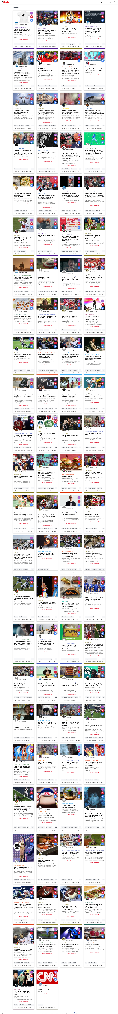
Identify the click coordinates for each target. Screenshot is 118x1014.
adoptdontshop (65, 251)
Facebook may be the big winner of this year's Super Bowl (47, 945)
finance (16, 569)
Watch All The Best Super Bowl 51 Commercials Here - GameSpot (70, 514)
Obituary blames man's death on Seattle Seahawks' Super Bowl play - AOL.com (94, 725)
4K (94, 572)
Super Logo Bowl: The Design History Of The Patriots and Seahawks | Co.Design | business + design (23, 907)
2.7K (94, 411)
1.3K (71, 254)
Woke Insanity (45, 150)
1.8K (23, 294)
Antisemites (17, 44)
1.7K (47, 128)
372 (47, 171)
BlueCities (87, 85)
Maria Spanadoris (47, 230)
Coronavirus (40, 210)
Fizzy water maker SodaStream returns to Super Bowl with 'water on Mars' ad (23, 278)
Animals (70, 234)
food (39, 879)
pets (94, 697)
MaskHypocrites (23, 168)
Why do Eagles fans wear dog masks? (70, 436)
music (91, 779)
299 (47, 254)
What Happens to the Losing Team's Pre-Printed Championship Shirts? (46, 356)
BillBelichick (64, 370)
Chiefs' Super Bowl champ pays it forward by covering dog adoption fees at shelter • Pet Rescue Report (70, 238)
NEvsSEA (24, 827)
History (63, 108)
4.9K (71, 922)
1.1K (47, 294)
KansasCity (44, 44)
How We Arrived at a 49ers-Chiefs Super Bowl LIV (69, 317)
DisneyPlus (40, 291)
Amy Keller (92, 809)
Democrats (51, 85)
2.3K (94, 373)
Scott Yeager (22, 637)
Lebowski (94, 370)
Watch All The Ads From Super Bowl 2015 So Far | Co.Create (70, 852)
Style (46, 811)
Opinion (69, 85)
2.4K (47, 373)
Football (39, 44)
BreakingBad (43, 779)
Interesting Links (72, 474)
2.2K (94, 661)
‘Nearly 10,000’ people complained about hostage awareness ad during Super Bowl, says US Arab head (21, 73)
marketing (50, 659)
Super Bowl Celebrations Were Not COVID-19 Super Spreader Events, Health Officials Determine (46, 198)
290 (71, 128)
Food (63, 488)
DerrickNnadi (72, 251)
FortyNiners (92, 251)
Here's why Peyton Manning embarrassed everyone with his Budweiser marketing (94, 555)
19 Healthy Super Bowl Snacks (22, 316)
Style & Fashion (41, 811)
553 (47, 46)
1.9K (94, 294)
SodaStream (20, 291)
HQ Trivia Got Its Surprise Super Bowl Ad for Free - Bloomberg (23, 436)
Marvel (52, 291)
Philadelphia (70, 447)
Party (66, 488)
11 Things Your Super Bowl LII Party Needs (46, 434)
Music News (91, 314)
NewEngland (75, 370)
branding (40, 659)
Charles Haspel (69, 598)
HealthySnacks (17, 329)
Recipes (16, 191)
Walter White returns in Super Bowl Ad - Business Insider (46, 763)
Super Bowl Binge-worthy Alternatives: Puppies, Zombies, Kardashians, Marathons (23, 514)
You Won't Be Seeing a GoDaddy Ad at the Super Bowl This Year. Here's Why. (71, 647)
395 (23, 171)
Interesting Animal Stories (98, 850)
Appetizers (16, 210)
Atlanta (87, 528)
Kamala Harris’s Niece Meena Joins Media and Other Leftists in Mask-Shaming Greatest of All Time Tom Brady (94, 196)
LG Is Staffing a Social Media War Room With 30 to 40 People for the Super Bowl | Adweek (23, 643)
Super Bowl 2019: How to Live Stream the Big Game (22, 355)
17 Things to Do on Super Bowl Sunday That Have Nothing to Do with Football (94, 599)
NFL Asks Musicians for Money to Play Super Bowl (70, 945)
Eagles (63, 447)
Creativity (22, 408)
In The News (43, 28)
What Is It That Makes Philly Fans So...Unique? (93, 395)
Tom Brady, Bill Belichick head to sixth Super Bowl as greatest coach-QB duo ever (23, 950)
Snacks (74, 488)
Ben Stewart (93, 106)
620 (47, 572)
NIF (44, 827)
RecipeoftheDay (23, 210)
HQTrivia (16, 447)
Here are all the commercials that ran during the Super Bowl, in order (70, 764)
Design (20, 920)
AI (85, 168)
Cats (98, 879)
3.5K (47, 531)
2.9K (71, 450)
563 (23, 128)
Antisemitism (23, 44)
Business (73, 393)
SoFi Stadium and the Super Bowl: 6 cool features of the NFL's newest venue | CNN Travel (94, 112)
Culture (46, 85)
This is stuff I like (95, 596)
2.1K (71, 332)
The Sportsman (23, 549)
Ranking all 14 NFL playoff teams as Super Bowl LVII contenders (21, 112)
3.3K (47, 661)
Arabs (22, 85)
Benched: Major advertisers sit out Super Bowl (46, 236)
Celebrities (16, 879)
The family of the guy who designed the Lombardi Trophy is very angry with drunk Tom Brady (70, 196)
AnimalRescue (88, 879)
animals (87, 697)
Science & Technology (89, 148)
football (39, 408)
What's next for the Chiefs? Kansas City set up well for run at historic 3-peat (70, 30)
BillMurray (70, 291)
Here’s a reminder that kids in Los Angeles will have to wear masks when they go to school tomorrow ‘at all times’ (23, 153)
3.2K (47, 619)
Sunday (97, 920)
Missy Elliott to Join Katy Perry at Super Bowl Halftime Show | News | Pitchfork (94, 815)
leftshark (16, 779)
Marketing (27, 408)
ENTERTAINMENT (48, 720)
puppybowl (98, 697)
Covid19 (46, 210)
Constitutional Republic (72, 106)
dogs (77, 251)
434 (23, 88)
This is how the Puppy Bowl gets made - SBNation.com (94, 684)
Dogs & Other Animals (97, 682)
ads (62, 659)
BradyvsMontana (89, 659)
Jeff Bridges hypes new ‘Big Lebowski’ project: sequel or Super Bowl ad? (93, 358)
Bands (86, 329)
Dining (63, 616)
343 (71, 88)
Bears (39, 85)
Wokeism (52, 168)
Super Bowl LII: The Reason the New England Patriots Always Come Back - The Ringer (46, 473)
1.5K (94, 254)
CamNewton (21, 616)
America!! (67, 108)
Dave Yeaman (46, 106)
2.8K (95, 882)
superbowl (49, 251)
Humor (86, 722)
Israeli (42, 697)
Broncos (16, 616)
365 (94, 46)
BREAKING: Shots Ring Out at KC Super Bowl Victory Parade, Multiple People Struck (47, 32)
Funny (90, 722)
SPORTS (67, 433)
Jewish (28, 44)
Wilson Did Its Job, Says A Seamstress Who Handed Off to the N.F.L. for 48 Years (47, 906)
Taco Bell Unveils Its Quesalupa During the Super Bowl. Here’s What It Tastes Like (70, 605)
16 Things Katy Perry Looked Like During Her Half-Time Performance (93, 764)
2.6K (23, 661)
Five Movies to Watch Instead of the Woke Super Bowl (47, 153)
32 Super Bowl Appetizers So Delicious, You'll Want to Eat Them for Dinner (22, 195)
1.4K (95, 171)
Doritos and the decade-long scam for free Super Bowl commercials (70, 685)
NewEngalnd (40, 488)
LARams (40, 125)
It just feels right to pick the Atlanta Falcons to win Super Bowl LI (93, 473)
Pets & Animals (65, 234)
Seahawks (95, 737)
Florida (50, 210)
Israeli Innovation (27, 275)
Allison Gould (69, 548)
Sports (63, 26)
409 (47, 88)
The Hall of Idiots (92, 191)
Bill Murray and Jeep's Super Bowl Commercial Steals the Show (70, 279)
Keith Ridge (45, 25)
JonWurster (92, 408)
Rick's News (93, 64)
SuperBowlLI (48, 447)
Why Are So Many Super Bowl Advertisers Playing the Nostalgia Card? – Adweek (70, 396)
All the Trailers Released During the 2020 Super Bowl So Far (47, 317)
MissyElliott (92, 827)
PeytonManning (94, 569)
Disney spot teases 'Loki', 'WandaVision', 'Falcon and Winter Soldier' (45, 277)
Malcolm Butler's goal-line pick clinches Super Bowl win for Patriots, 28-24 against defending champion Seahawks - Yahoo (23, 809)
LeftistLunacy (88, 210)
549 (71, 171)
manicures (40, 827)
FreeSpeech (99, 85)
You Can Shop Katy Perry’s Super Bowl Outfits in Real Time (23, 868)
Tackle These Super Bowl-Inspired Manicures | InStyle (45, 814)
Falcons (91, 528)
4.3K (71, 830)
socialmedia (22, 659)
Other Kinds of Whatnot (50, 352)
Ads (39, 779)
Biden (63, 168)
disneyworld (50, 528)
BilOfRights (67, 168)
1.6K (47, 213)
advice (86, 616)
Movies (39, 168)
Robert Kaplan (22, 350)
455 (23, 46)
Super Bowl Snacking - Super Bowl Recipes (46, 860)
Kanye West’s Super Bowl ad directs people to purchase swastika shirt (22, 30)
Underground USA (47, 64)
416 (71, 46)
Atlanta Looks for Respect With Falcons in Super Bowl (94, 513)
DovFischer (64, 85)
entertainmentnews (73, 827)
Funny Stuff (43, 760)
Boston (15, 370)
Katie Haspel (69, 231)
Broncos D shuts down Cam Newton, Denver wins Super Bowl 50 (23, 598)
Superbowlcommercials (72, 528)
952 (94, 88)
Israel (93, 44)
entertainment (17, 528)
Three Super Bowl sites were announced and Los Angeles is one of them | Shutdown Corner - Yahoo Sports (23, 556)
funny (86, 737)
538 (23, 254)
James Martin (22, 106)
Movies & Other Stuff (49, 274)
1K (71, 294)
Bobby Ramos (93, 145)
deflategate (40, 920)
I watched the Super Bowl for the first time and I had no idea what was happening (70, 555)
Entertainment (41, 274)
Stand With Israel (23, 24)
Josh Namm (93, 352)
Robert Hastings (70, 23)
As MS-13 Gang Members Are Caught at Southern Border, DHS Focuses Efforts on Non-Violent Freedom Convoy (71, 156)
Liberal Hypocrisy (22, 148)
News (15, 27)
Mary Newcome (70, 64)
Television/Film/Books (96, 354)
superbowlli (99, 488)
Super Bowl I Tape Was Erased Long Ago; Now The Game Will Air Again (70, 723)
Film (69, 352)
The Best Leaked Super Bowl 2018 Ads (93, 434)
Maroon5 (91, 329)
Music (86, 314)
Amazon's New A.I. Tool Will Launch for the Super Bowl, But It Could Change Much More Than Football (94, 153)
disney (45, 528)
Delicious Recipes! (22, 314)
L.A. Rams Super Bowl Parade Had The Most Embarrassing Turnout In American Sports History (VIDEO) (46, 113)
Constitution (73, 168)
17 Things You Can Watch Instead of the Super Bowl (69, 806)
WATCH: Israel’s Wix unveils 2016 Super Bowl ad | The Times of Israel (47, 685)
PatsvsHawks (46, 879)
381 (94, 213)
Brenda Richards (23, 311)
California (87, 125)
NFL (19, 125)
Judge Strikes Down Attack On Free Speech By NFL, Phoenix (93, 69)
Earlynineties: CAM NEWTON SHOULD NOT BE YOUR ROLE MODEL (46, 555)
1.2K (71, 213)
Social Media (26, 639)
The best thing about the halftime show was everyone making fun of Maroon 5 (93, 318)
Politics (86, 67)
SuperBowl (54, 44)
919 (94, 128)
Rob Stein (68, 430)
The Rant (21, 145)
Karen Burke (22, 189)
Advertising (64, 291)
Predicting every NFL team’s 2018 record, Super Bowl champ (47, 395)
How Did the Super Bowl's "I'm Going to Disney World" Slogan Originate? (46, 516)
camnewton (40, 569)
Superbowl (74, 85)
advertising (40, 251)
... (32, 44)
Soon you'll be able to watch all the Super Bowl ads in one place (47, 722)
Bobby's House (22, 232)
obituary (90, 737)
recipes (51, 879)
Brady (22, 962)
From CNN (91, 108)
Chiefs (43, 85)
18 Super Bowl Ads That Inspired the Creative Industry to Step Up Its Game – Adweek (23, 396)
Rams (43, 370)
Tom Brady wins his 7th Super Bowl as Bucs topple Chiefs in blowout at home (22, 239)
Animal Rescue (93, 847)
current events (44, 233)
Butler (15, 827)
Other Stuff (70, 67)
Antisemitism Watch (21, 27)
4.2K (47, 922)
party (93, 920)
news (45, 251)
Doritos (65, 697)
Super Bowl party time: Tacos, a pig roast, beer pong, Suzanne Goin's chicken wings (94, 906)
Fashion (28, 879)
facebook (45, 962)
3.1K (23, 882)
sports (46, 408)
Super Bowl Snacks (67, 476)
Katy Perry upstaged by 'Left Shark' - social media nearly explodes (22, 767)
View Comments (23, 39)
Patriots (39, 370)
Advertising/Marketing (76, 276)
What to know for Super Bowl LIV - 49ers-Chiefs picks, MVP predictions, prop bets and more (94, 277)
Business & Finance (66, 276)
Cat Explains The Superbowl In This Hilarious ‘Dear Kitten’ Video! (93, 853)
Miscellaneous (65, 67)
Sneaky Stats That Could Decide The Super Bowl (23, 476)
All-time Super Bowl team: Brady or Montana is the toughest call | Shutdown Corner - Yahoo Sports (94, 646)
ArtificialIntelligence (91, 168)
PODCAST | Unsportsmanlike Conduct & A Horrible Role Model (46, 70)
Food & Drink (64, 601)
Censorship (93, 85)
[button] (102, 2)
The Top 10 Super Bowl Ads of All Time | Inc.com (22, 684)
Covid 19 (43, 193)
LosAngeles (45, 125)
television (73, 737)
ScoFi (98, 125)
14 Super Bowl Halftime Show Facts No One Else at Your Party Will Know (47, 603)
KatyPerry (87, 779)
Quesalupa (71, 616)
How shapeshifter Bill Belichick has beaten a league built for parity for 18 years (70, 356)
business (16, 659)
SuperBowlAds (28, 447)
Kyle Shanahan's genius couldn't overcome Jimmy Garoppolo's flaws (94, 237)
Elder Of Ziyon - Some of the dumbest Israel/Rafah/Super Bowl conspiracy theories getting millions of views (93, 31)
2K (23, 332)
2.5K (71, 700)
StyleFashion (48, 827)
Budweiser (87, 569)
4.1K (71, 740)
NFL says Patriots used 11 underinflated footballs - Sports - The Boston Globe (71, 908)
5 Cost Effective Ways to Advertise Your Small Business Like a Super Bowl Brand (46, 643)
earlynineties (46, 548)
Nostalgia (75, 408)
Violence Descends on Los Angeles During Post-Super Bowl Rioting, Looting (71, 112)
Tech (96, 148)
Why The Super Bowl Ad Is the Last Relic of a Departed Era (22, 726)
